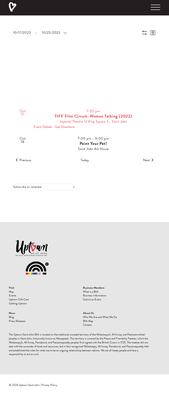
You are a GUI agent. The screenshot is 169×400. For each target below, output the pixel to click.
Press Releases (17, 321)
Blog (11, 317)
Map (11, 292)
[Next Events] (148, 160)
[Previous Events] (23, 160)
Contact (87, 325)
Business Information (94, 295)
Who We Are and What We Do (100, 317)
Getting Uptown (18, 303)
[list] (84, 128)
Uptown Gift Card (19, 299)
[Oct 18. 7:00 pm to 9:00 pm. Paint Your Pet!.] (84, 144)
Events (12, 295)
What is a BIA (90, 292)
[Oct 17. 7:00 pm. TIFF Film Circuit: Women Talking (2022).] (84, 119)
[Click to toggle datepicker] (39, 33)
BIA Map (88, 321)
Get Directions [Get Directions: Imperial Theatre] (65, 126)
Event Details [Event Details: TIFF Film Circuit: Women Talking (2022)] (43, 126)
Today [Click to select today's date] (85, 160)
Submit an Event (92, 299)
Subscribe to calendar (27, 187)
